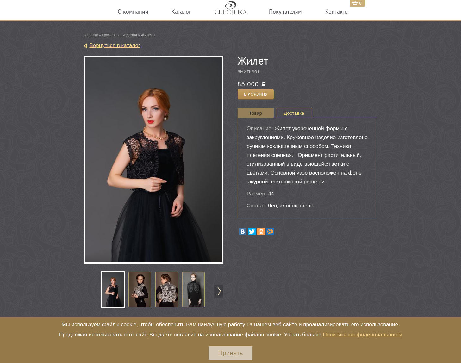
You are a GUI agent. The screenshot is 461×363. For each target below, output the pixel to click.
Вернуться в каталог (115, 45)
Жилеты (148, 35)
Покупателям (285, 11)
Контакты (337, 11)
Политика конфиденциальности (362, 335)
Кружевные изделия (119, 35)
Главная (91, 35)
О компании (133, 11)
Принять (230, 352)
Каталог (181, 11)
